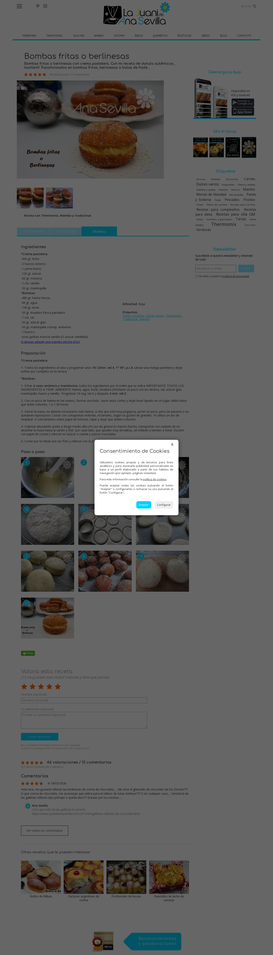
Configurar (164, 505)
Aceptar (144, 505)
